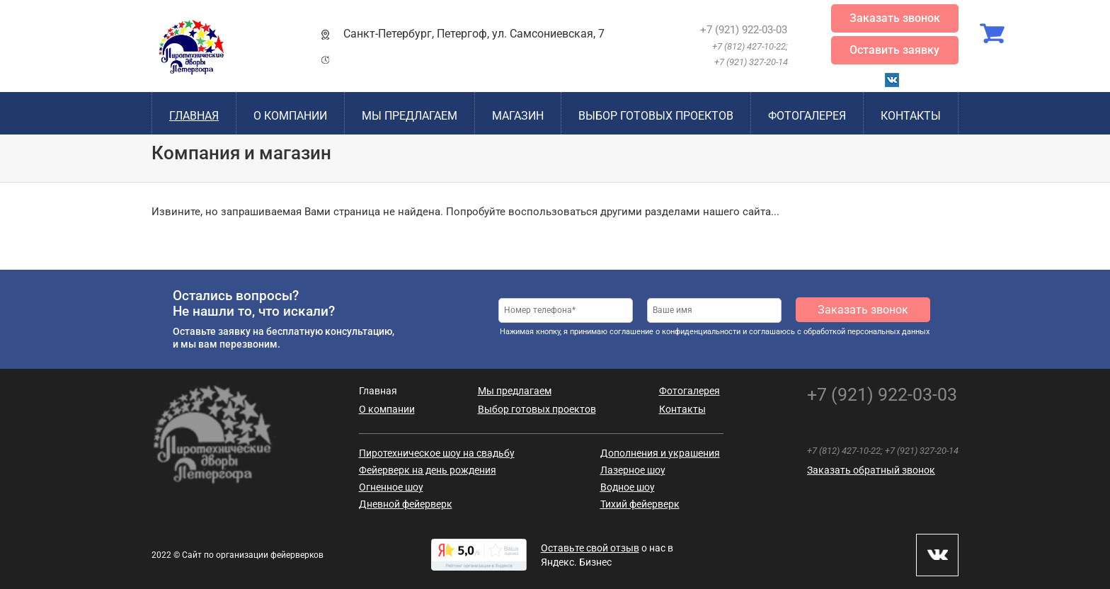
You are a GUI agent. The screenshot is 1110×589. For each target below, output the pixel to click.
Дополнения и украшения (660, 453)
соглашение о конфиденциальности (675, 331)
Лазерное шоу (632, 470)
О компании (290, 115)
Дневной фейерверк (405, 504)
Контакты (911, 115)
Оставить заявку (894, 50)
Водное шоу (627, 487)
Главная (194, 115)
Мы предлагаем (409, 115)
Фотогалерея (807, 115)
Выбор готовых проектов (655, 115)
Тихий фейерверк (640, 504)
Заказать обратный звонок (871, 470)
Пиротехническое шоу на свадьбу (437, 453)
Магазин (518, 115)
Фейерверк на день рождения (427, 470)
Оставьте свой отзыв (590, 548)
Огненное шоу (391, 487)
